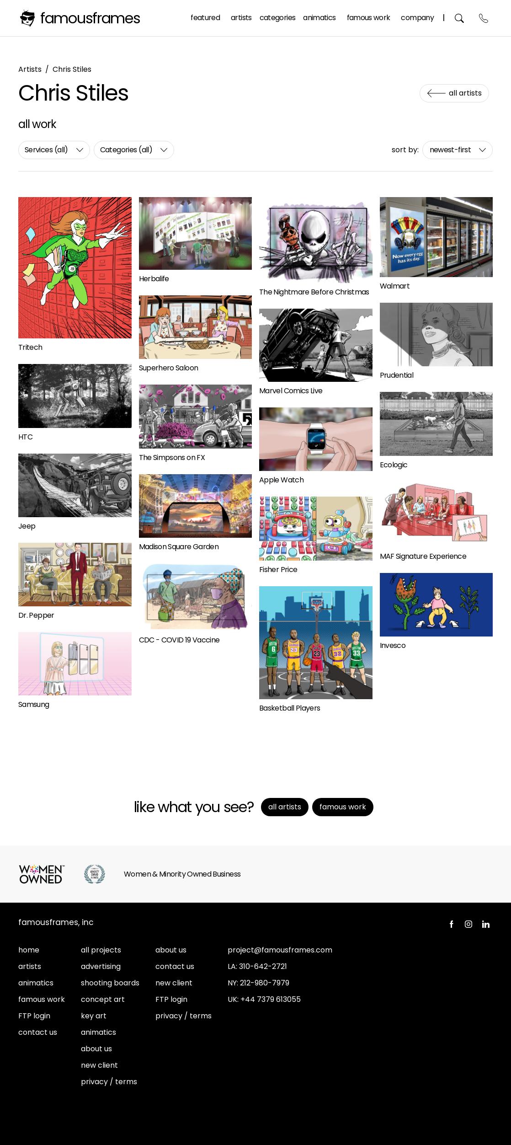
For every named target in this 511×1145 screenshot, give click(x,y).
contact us (37, 1032)
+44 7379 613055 (270, 999)
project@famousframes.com (280, 950)
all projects (101, 950)
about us (96, 1048)
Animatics (319, 17)
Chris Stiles (72, 69)
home (28, 950)
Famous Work (368, 17)
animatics (35, 983)
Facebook (451, 924)
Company (417, 17)
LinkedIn (486, 924)
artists (29, 966)
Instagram (468, 924)
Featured (205, 17)
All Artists (465, 93)
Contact (484, 18)
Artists (241, 17)
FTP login (34, 1016)
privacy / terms (109, 1081)
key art (93, 1016)
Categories (278, 17)
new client (99, 1065)
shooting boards (110, 983)
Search (459, 18)
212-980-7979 (264, 983)
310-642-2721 (263, 966)
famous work (41, 999)
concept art (103, 999)
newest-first (450, 149)
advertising (101, 966)
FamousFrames (90, 18)
